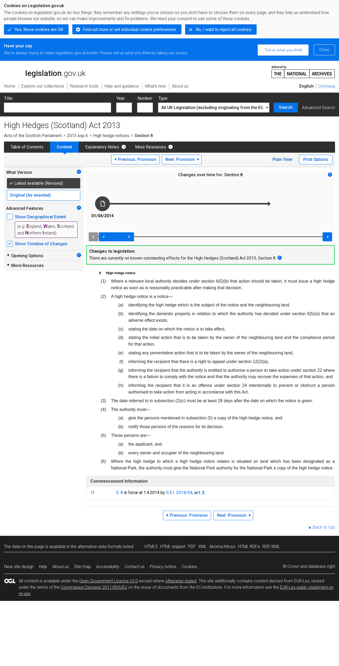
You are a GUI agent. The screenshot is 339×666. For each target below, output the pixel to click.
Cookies (189, 566)
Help (43, 566)
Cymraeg (326, 86)
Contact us (134, 566)
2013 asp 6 (77, 135)
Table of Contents (27, 146)
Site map (82, 566)
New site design (19, 566)
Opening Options (24, 255)
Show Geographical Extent (40, 216)
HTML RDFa (249, 546)
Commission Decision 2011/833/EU (94, 587)
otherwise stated (181, 580)
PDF (192, 546)
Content (64, 146)
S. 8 (119, 492)
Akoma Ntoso (222, 546)
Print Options (315, 159)
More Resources (150, 146)
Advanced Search (318, 107)
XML (202, 546)
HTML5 (151, 546)
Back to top (324, 527)
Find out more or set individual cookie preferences (129, 29)
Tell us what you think (283, 50)
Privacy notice (163, 566)
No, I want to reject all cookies (223, 29)
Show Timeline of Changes (41, 243)
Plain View (282, 159)
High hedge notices (111, 135)
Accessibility (107, 566)
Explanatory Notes (102, 146)
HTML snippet (172, 546)
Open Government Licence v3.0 (108, 580)
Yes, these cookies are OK (39, 29)
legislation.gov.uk (45, 71)
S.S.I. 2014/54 (179, 492)
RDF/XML (271, 546)
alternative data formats (100, 546)
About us (60, 566)
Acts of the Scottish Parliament (33, 135)
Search (286, 107)
